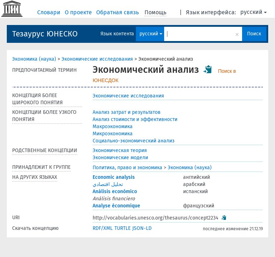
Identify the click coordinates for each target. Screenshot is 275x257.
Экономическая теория (120, 150)
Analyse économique (116, 206)
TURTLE (122, 228)
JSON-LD (142, 228)
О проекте (79, 12)
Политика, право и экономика (127, 168)
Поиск (254, 34)
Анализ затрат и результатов (127, 112)
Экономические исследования (97, 59)
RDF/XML (103, 228)
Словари (49, 12)
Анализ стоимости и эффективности (135, 119)
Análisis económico (115, 191)
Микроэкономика (113, 134)
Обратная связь (118, 12)
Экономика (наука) (34, 59)
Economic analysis (114, 177)
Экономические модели (120, 158)
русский (253, 12)
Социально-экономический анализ (134, 141)
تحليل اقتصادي (108, 184)
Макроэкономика (113, 127)
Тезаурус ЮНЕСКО (45, 34)
